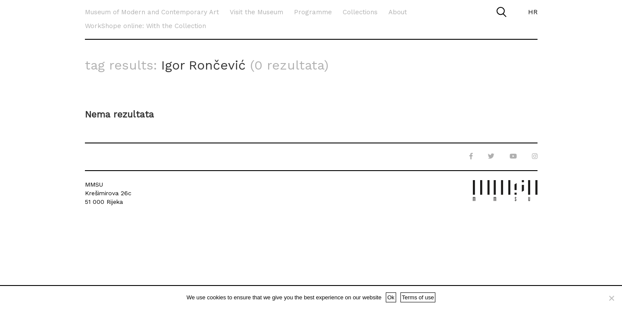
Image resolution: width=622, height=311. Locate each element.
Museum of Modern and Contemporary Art (152, 12)
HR (533, 12)
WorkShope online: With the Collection (145, 26)
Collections (360, 12)
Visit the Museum (256, 12)
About (397, 12)
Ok (390, 297)
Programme (313, 12)
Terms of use (418, 297)
